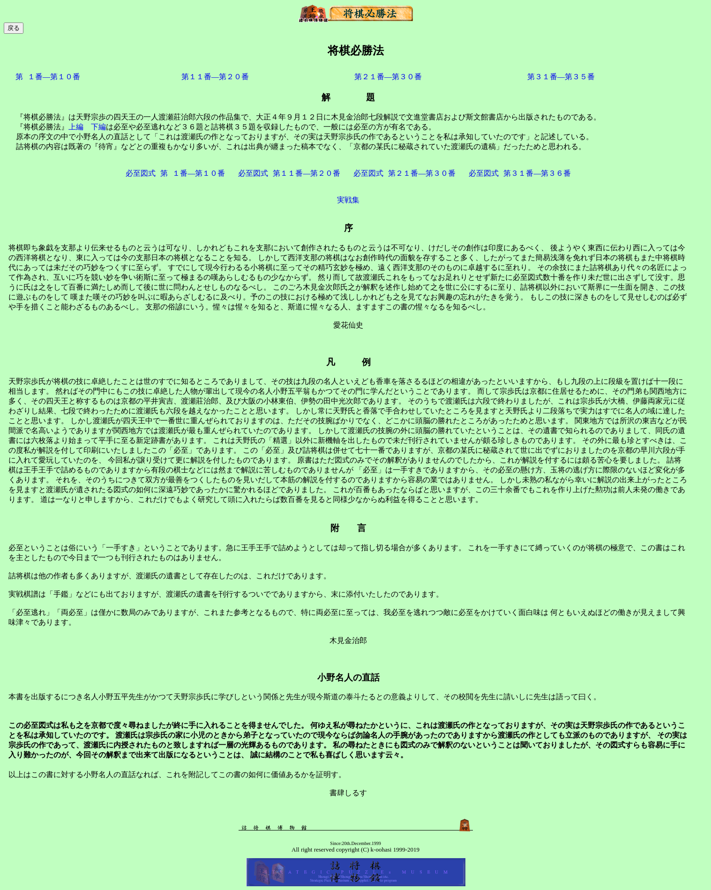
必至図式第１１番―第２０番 (289, 173)
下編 (98, 127)
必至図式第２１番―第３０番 (404, 173)
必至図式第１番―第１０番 (175, 173)
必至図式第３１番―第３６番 (520, 173)
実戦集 (348, 200)
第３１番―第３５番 (561, 77)
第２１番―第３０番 (388, 77)
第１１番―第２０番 (215, 77)
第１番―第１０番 (47, 77)
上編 (75, 127)
